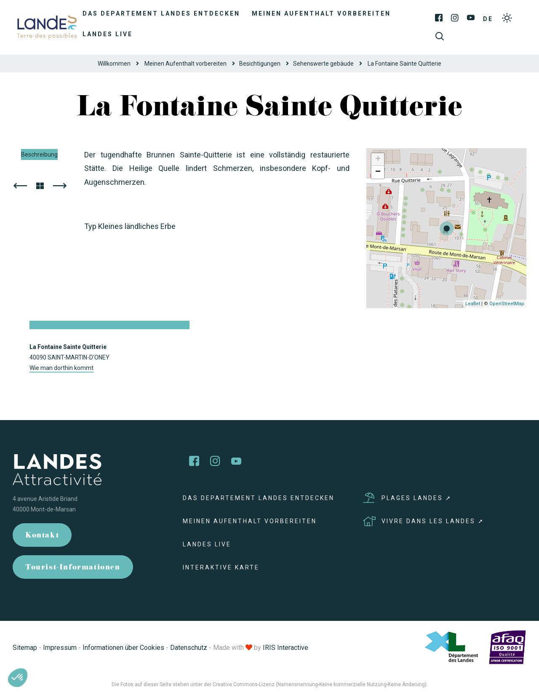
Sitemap (25, 648)
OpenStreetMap (506, 303)
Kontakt (42, 536)
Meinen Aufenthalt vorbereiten (321, 13)
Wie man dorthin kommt (61, 368)
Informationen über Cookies (123, 648)
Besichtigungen (259, 63)
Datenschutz (188, 648)
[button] (18, 678)
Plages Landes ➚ (407, 498)
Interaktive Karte (221, 567)
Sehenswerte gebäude (323, 63)
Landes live (108, 34)
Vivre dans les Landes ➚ (423, 521)
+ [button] (378, 159)
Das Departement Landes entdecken (161, 13)
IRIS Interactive (285, 648)
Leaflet (472, 303)
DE (488, 19)
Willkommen (114, 63)
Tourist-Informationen (72, 568)
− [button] (378, 172)
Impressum (60, 648)
